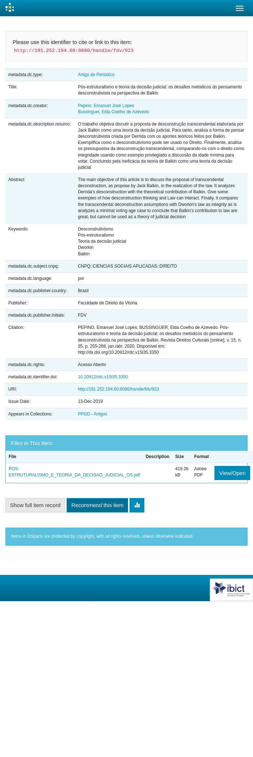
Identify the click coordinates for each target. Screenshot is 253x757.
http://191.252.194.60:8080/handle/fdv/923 (118, 389)
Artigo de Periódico (96, 74)
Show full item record (35, 505)
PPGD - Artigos (92, 414)
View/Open (232, 473)
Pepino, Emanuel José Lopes (106, 105)
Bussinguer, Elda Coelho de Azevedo (113, 111)
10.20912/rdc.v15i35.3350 (103, 376)
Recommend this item (97, 505)
